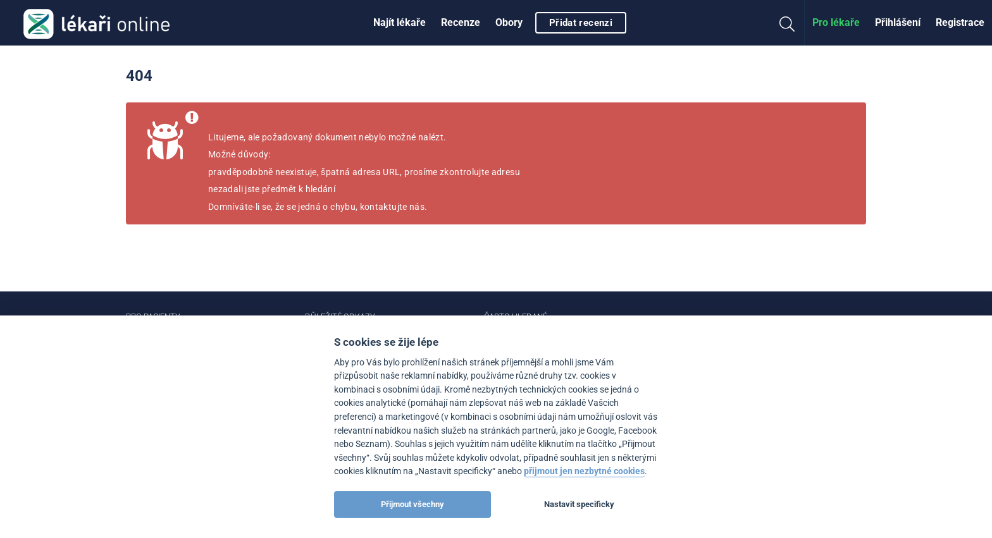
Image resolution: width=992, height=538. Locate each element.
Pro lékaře (836, 22)
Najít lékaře (399, 22)
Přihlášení (898, 22)
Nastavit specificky (579, 504)
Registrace (960, 22)
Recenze (460, 22)
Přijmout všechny (412, 504)
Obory (509, 22)
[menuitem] (399, 23)
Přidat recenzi (580, 22)
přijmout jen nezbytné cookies (584, 471)
